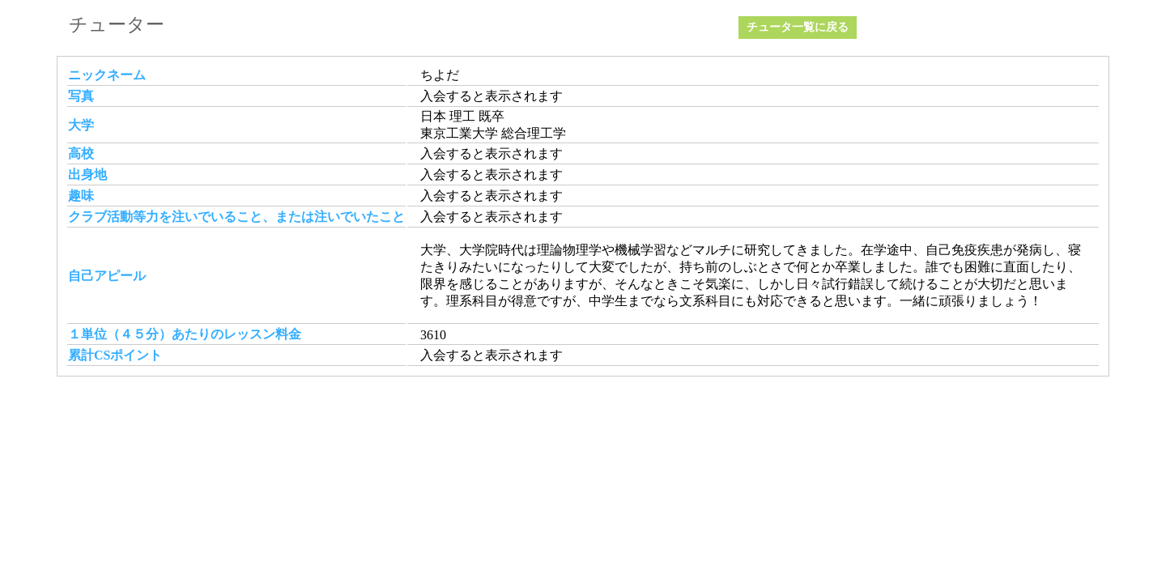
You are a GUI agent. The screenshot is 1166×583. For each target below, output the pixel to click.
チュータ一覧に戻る (798, 27)
